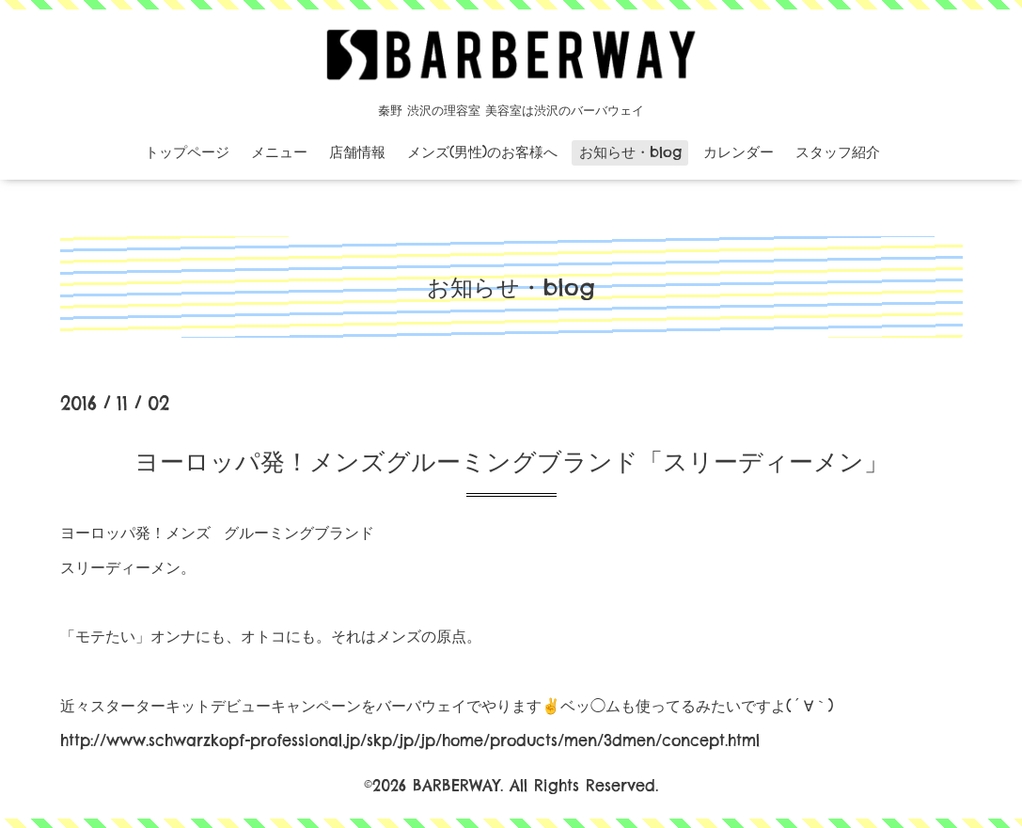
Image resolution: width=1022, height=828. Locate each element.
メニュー (279, 152)
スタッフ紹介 (837, 152)
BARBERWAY (456, 785)
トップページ (187, 152)
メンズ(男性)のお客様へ (482, 152)
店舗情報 (357, 152)
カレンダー (738, 152)
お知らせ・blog (630, 152)
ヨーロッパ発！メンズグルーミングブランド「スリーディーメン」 (511, 461)
